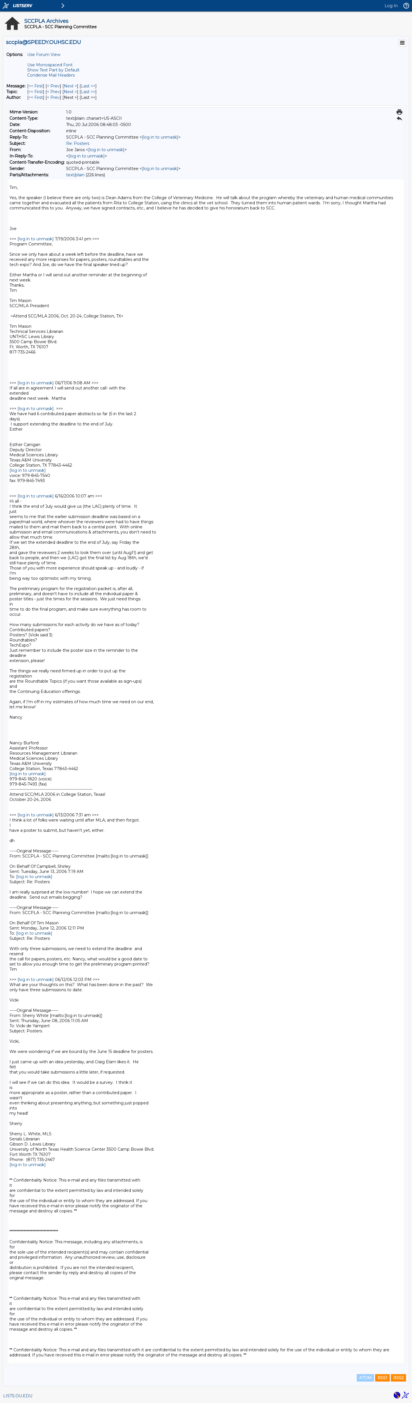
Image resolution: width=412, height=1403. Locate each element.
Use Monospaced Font (50, 64)
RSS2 (398, 1377)
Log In (391, 5)
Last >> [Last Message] (88, 86)
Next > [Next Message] (70, 86)
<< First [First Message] (36, 86)
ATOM (365, 1377)
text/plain (75, 174)
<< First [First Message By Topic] (36, 91)
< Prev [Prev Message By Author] (53, 97)
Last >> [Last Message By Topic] (88, 91)
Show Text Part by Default (53, 70)
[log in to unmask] (160, 137)
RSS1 (382, 1377)
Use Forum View (43, 54)
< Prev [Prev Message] (53, 86)
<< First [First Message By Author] (36, 97)
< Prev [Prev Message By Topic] (53, 91)
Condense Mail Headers (51, 75)
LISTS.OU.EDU (17, 1395)
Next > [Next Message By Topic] (70, 91)
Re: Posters (77, 143)
